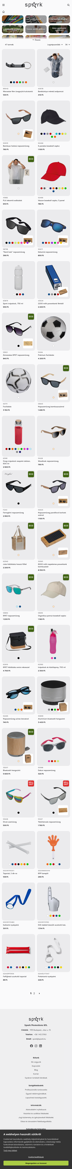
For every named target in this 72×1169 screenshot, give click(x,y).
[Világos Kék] (31, 449)
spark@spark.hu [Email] (39, 1039)
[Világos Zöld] (65, 134)
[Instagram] (36, 1046)
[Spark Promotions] (33, 5)
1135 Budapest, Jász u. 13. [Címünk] (40, 1030)
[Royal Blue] (11, 967)
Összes (36, 40)
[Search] (68, 4)
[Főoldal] (36, 1019)
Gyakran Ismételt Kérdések (36, 1078)
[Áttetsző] (53, 82)
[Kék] (14, 82)
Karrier (36, 1074)
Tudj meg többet (10, 1150)
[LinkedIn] (40, 1046)
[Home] (3, 12)
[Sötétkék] (45, 134)
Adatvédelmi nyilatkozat (36, 1109)
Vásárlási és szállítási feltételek (36, 1113)
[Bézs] (19, 134)
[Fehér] (53, 134)
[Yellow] (26, 967)
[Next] (39, 993)
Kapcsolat (36, 1066)
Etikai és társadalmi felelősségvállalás (36, 1121)
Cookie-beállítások (36, 1157)
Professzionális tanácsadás (36, 1090)
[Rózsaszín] (21, 243)
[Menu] (3, 4)
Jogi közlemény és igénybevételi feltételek (36, 1117)
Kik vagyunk (36, 1062)
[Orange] (20, 967)
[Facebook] (31, 1046)
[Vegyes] (19, 813)
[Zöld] (20, 82)
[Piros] (17, 82)
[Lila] (27, 243)
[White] (14, 967)
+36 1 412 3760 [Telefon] (40, 1034)
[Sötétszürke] (45, 188)
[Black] (23, 967)
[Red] (8, 967)
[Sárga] (63, 134)
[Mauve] (17, 967)
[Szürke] (23, 82)
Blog (36, 1070)
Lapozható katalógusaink (36, 1098)
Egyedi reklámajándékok (36, 1094)
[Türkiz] (57, 134)
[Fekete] (11, 82)
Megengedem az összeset (36, 1163)
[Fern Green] (29, 967)
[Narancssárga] (26, 82)
